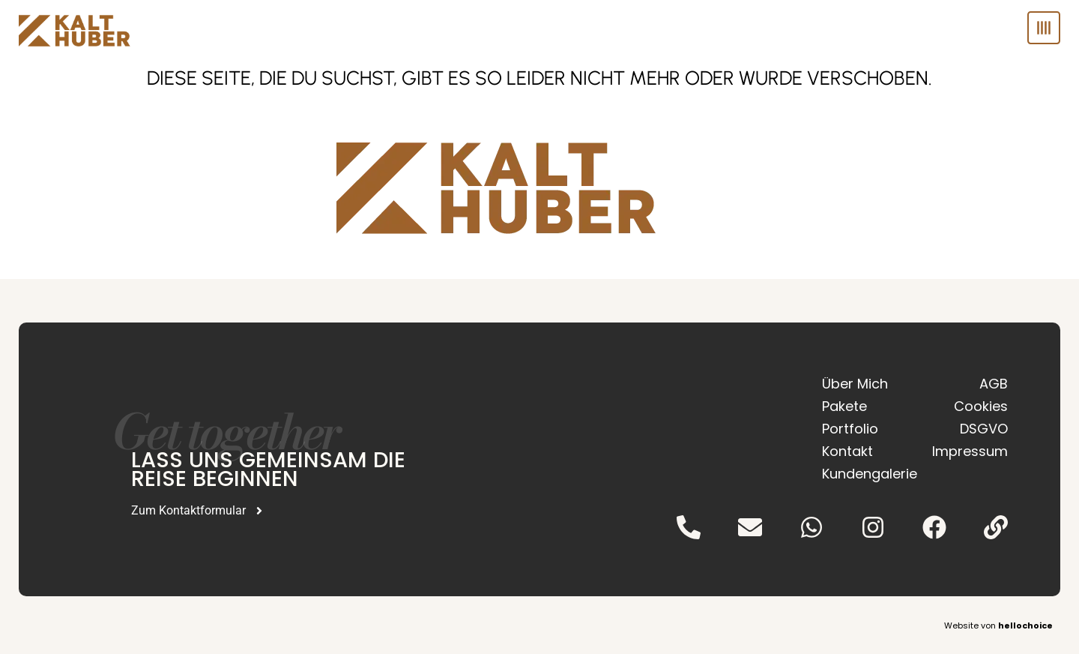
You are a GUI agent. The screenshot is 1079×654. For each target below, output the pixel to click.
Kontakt (847, 451)
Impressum (970, 451)
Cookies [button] (981, 406)
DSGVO (984, 428)
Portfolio (850, 428)
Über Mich (855, 383)
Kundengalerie (864, 473)
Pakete (844, 406)
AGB (993, 383)
